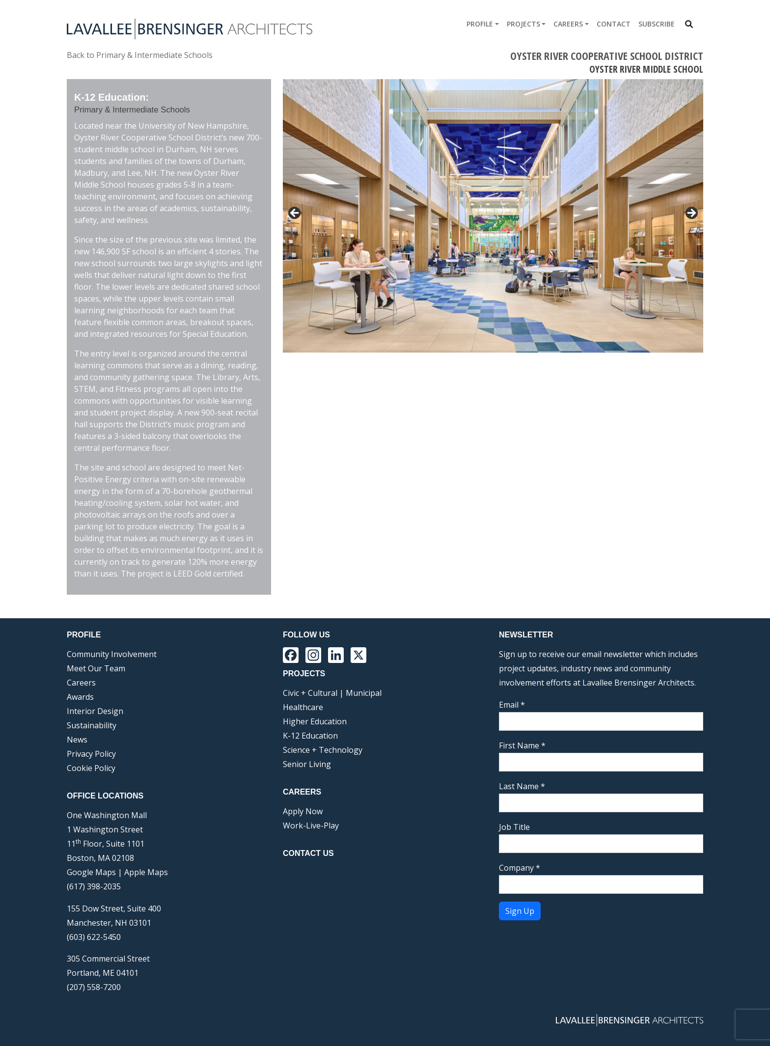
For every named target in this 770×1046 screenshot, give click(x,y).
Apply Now (303, 811)
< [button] (295, 213)
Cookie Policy (91, 768)
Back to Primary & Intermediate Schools (140, 55)
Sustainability (91, 725)
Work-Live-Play (311, 825)
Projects (523, 23)
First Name (522, 745)
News (77, 739)
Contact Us (308, 853)
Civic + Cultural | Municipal (332, 693)
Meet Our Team (96, 668)
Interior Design (95, 711)
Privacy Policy (91, 753)
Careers (568, 23)
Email (512, 704)
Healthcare (303, 707)
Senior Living (307, 764)
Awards (80, 696)
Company (519, 867)
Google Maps (91, 872)
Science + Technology (322, 749)
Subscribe (656, 23)
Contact (614, 23)
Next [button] (691, 379)
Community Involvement (112, 654)
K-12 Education (310, 735)
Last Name (522, 786)
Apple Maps (146, 872)
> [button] (691, 213)
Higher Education (315, 721)
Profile (480, 23)
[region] (493, 243)
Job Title (514, 827)
